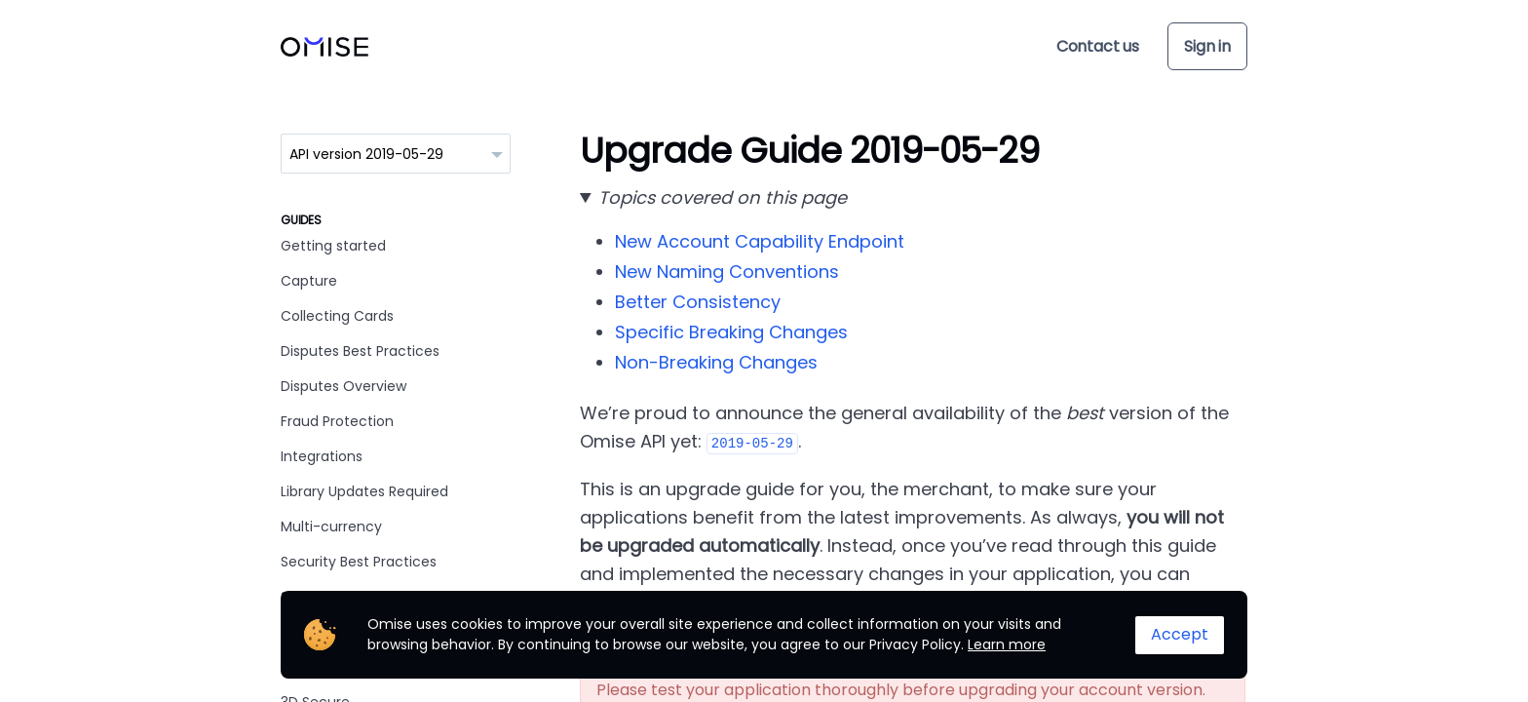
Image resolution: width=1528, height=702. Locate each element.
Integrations (322, 456)
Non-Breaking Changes (716, 362)
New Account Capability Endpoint (759, 241)
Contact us (1097, 46)
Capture (309, 281)
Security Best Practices (359, 561)
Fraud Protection (337, 421)
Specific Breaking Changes (731, 332)
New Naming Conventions (727, 271)
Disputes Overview (343, 386)
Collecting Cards (337, 316)
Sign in (1207, 46)
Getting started (333, 245)
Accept (1179, 634)
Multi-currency (331, 526)
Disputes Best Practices (360, 351)
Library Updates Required (364, 491)
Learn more (1007, 644)
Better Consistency (698, 302)
